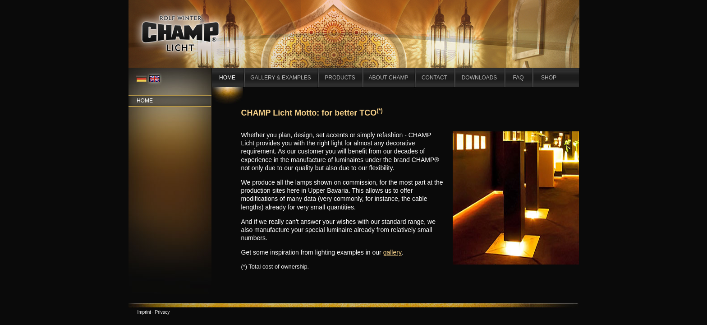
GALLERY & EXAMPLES (280, 77)
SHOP (548, 77)
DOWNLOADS (479, 77)
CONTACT (434, 77)
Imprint (145, 312)
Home (145, 101)
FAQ (518, 77)
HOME (227, 77)
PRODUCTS (340, 77)
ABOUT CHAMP (389, 77)
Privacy (162, 312)
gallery (392, 252)
